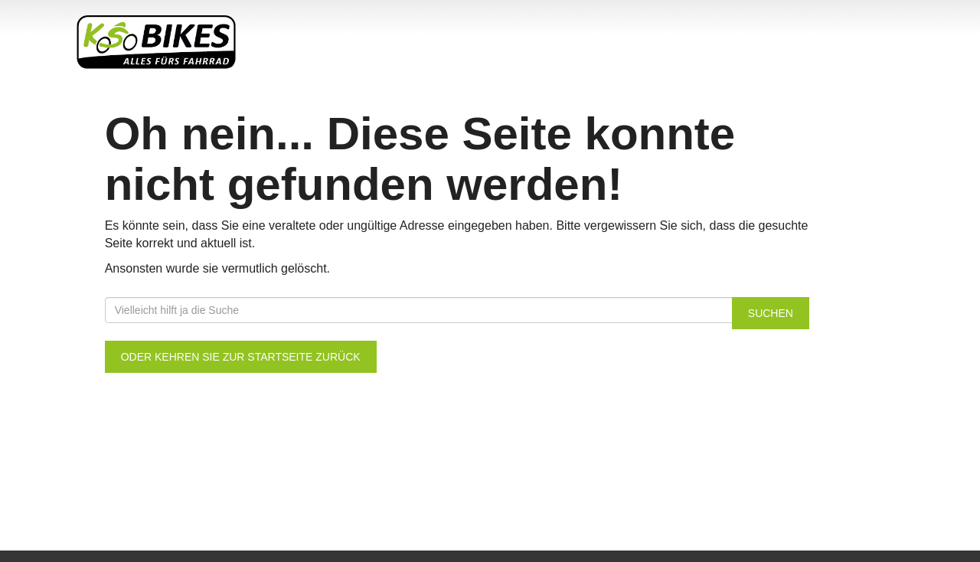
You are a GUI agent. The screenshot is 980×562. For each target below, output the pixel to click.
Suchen (770, 313)
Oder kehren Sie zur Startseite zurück (241, 357)
